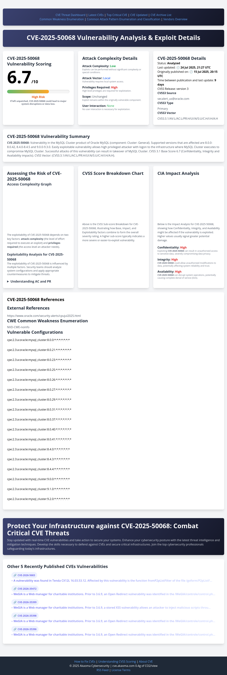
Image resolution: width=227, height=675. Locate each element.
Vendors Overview (175, 19)
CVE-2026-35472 (27, 588)
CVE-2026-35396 (27, 629)
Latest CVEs (96, 15)
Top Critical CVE (117, 15)
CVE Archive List (161, 15)
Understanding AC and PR (30, 281)
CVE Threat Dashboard (70, 15)
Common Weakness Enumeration (62, 19)
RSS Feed (102, 670)
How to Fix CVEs (84, 661)
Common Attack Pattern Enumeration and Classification (123, 19)
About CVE (146, 661)
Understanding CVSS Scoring (117, 661)
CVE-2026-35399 (27, 602)
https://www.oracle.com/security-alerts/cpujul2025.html (44, 316)
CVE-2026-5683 (26, 575)
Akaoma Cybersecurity (94, 666)
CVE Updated (138, 15)
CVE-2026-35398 (27, 615)
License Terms (121, 670)
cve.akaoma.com (123, 666)
